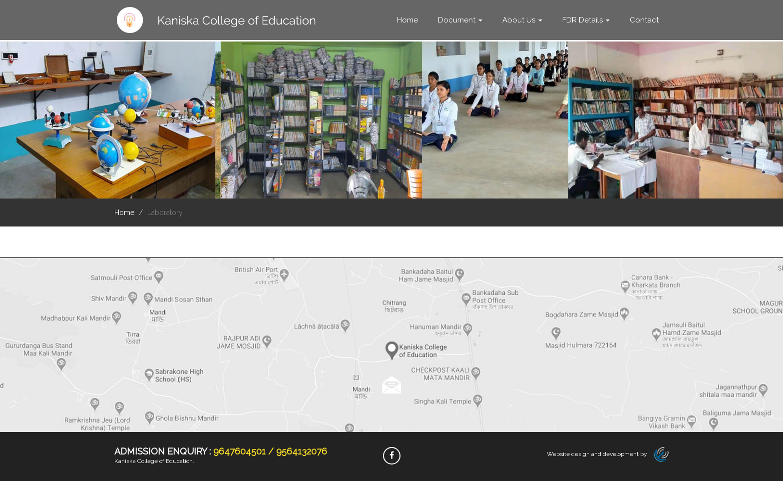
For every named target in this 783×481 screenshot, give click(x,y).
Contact (644, 20)
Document (460, 20)
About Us (522, 20)
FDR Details (586, 20)
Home (407, 20)
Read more (391, 386)
